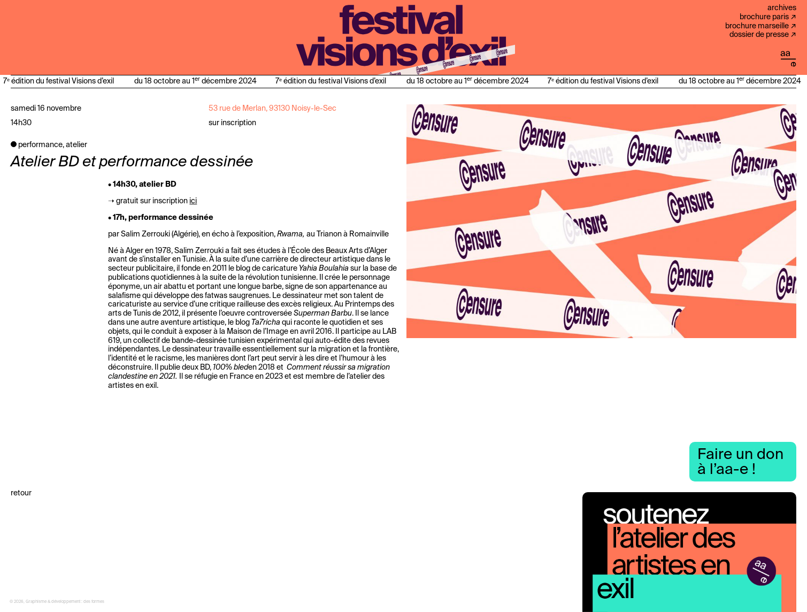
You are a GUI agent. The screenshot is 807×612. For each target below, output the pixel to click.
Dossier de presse (759, 35)
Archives (781, 8)
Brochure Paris (764, 17)
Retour (21, 493)
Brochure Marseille (757, 26)
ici (193, 201)
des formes (93, 602)
